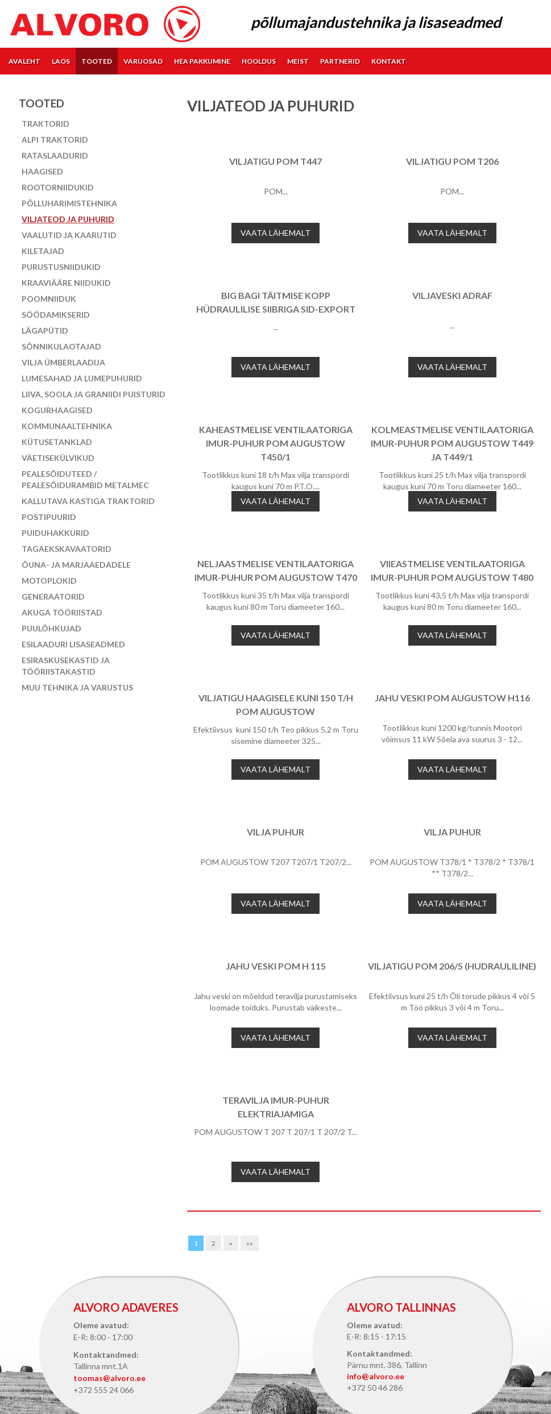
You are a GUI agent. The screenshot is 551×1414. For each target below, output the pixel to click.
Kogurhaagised (57, 410)
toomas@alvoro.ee (109, 1378)
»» (249, 1243)
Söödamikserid (56, 314)
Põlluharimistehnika (69, 203)
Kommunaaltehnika (67, 426)
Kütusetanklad (57, 442)
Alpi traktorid (55, 139)
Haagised (42, 171)
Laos (61, 61)
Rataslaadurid (55, 155)
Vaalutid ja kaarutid (69, 235)
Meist (298, 61)
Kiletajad (43, 251)
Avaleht (24, 61)
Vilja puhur (275, 831)
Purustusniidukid (61, 267)
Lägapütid (45, 330)
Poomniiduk (49, 298)
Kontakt (388, 61)
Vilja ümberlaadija (63, 362)
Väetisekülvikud (58, 458)
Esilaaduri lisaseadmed (73, 644)
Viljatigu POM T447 (275, 161)
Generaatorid (53, 596)
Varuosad (143, 61)
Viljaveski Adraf (452, 295)
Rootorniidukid (58, 187)
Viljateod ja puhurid (68, 219)
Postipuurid (49, 517)
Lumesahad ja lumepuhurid (82, 378)
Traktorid (45, 123)
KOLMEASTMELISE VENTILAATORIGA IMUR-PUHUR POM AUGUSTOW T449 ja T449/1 (452, 443)
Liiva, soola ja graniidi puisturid (93, 394)
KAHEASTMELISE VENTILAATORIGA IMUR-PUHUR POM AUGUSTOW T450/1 (276, 443)
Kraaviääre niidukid (66, 283)
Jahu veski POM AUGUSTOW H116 (452, 697)
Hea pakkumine (202, 61)
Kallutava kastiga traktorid (88, 501)
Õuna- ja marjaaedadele (76, 564)
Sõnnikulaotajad (61, 346)
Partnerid (340, 61)
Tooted (96, 61)
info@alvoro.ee (375, 1376)
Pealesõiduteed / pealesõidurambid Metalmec (85, 479)
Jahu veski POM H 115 (276, 965)
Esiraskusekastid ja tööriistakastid (66, 665)
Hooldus (259, 61)
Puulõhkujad (51, 628)
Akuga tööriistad (62, 612)
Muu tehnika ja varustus (77, 687)
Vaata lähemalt (275, 233)
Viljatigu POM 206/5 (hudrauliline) (452, 965)
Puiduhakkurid (55, 533)
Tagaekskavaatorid (66, 549)
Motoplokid (49, 580)
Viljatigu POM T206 (452, 161)
